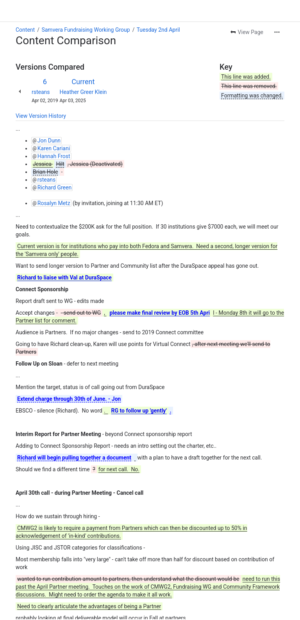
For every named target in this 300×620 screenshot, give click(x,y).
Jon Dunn (49, 140)
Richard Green (54, 187)
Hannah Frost (54, 156)
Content (25, 30)
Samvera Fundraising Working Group (85, 30)
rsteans (41, 92)
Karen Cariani (54, 148)
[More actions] (277, 32)
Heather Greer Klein (83, 92)
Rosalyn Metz (54, 203)
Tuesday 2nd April (158, 30)
